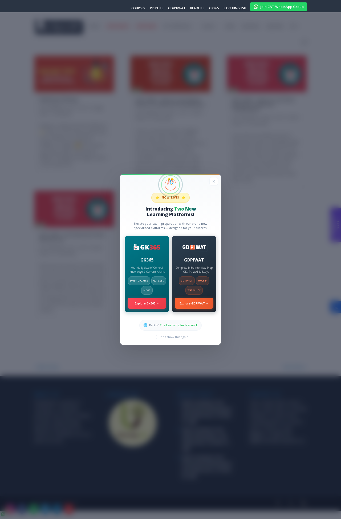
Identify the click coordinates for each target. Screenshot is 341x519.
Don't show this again (173, 337)
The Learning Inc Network (179, 325)
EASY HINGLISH (235, 8)
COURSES (138, 8)
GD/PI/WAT (176, 8)
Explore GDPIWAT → (194, 303)
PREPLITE (156, 8)
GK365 (214, 8)
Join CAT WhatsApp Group (278, 6)
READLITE (197, 8)
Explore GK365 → (147, 303)
